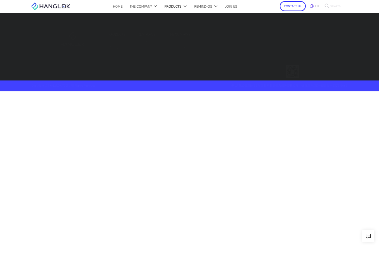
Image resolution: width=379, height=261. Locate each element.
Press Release (160, 47)
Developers (128, 47)
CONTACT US (292, 6)
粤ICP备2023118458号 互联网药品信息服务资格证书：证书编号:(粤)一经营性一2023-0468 (289, 85)
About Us (157, 42)
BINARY (96, 53)
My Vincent (99, 59)
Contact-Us (195, 34)
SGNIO (95, 42)
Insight (124, 42)
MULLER (97, 47)
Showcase (127, 53)
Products (99, 34)
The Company (161, 34)
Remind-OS (129, 34)
